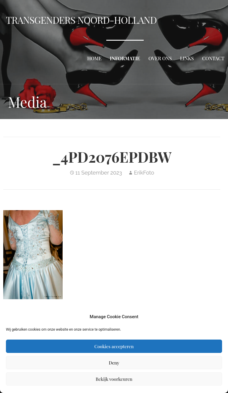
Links (187, 58)
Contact (213, 58)
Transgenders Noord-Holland (81, 19)
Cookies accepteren (114, 346)
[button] (33, 254)
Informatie (125, 58)
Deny (114, 363)
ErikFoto (144, 172)
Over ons (160, 58)
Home (94, 58)
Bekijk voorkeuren (114, 379)
